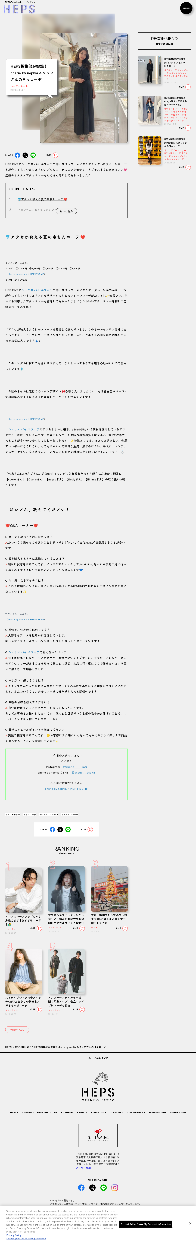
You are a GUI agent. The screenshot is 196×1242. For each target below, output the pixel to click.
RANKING (28, 1112)
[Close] (190, 1223)
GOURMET (116, 1112)
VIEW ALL (17, 1029)
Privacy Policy (14, 1235)
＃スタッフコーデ (69, 814)
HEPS (8, 1047)
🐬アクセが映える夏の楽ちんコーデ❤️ (42, 199)
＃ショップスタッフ (48, 814)
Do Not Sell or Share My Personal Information (146, 1224)
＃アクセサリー (12, 814)
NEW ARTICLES (47, 1112)
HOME (14, 1112)
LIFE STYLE (98, 1112)
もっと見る (66, 211)
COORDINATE (23, 1047)
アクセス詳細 (83, 1167)
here (21, 1214)
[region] (98, 1224)
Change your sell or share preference (26, 1238)
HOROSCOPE (157, 1112)
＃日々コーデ (29, 814)
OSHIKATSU (178, 1112)
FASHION (67, 1112)
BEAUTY (82, 1112)
